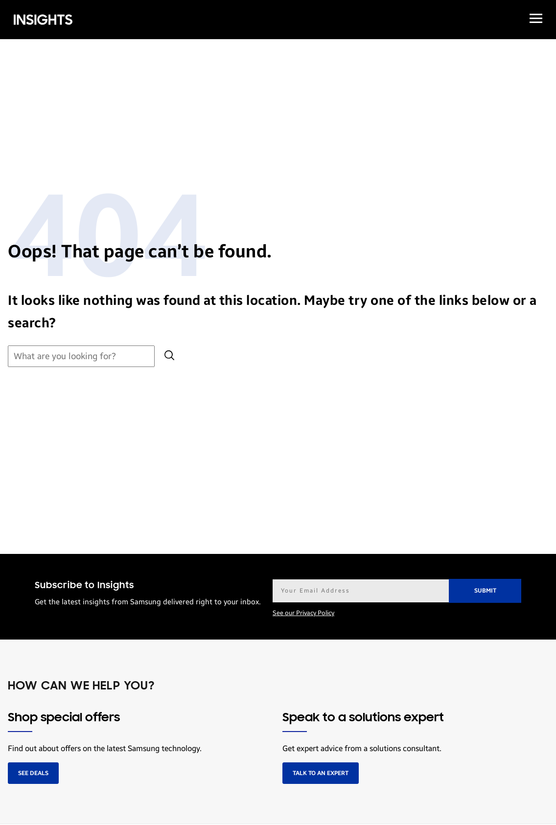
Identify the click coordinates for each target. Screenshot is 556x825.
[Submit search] (169, 356)
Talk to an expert (320, 773)
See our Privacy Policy (303, 613)
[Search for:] (81, 356)
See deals (33, 773)
